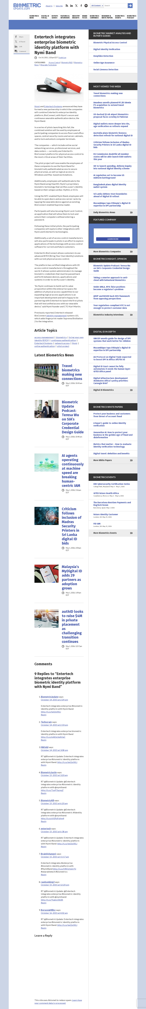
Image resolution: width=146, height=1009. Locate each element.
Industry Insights (76, 17)
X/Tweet (22, 42)
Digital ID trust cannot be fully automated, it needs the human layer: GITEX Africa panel (111, 369)
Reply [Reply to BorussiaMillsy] (43, 928)
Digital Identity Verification (106, 49)
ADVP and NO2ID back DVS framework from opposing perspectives (111, 297)
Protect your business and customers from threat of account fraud (111, 415)
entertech (46, 828)
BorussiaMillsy (48, 910)
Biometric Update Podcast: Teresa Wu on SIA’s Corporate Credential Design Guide (73, 417)
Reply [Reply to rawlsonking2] (43, 902)
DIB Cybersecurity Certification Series (113, 485)
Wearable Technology (48, 65)
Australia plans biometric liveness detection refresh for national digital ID (113, 134)
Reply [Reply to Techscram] (43, 740)
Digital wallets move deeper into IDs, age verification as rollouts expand (111, 125)
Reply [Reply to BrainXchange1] (43, 874)
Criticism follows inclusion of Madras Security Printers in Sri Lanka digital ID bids (71, 526)
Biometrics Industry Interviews (108, 315)
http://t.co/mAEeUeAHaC (53, 737)
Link (20, 46)
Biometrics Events (119, 17)
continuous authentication (63, 340)
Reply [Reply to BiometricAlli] (43, 821)
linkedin (71, 5)
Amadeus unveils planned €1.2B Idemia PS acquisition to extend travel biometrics (112, 105)
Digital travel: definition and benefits (111, 453)
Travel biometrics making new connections (72, 372)
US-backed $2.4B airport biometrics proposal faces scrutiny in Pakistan (110, 115)
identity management (56, 315)
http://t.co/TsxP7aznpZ (52, 790)
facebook (81, 5)
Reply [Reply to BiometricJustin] (43, 793)
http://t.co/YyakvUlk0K (52, 899)
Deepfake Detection (103, 56)
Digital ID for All (45, 17)
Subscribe (59, 6)
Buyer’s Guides (55, 17)
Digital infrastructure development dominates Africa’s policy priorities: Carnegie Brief (110, 381)
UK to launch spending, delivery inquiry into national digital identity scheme (112, 167)
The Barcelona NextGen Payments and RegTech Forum (113, 505)
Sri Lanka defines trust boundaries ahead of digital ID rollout (110, 195)
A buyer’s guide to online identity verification (109, 424)
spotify (86, 5)
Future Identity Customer (113, 515)
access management (44, 337)
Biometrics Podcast (131, 17)
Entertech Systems (53, 106)
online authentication (44, 346)
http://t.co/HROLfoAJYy (64, 869)
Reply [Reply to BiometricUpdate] (43, 714)
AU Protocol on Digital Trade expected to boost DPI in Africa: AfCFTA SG (112, 358)
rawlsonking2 (47, 882)
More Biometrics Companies (107, 251)
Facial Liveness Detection (105, 69)
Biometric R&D (67, 63)
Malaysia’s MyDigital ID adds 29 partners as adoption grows (72, 577)
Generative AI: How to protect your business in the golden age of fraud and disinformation (112, 435)
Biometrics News (34, 17)
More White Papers (102, 460)
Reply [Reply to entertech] (43, 846)
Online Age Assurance (103, 63)
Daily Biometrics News (104, 212)
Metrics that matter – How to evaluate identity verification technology (112, 445)
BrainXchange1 (48, 853)
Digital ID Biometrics (103, 390)
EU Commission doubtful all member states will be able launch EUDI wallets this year (112, 156)
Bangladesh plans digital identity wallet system (109, 185)
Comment (22, 51)
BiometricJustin (49, 772)
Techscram (46, 722)
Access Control (54, 63)
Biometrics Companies (94, 17)
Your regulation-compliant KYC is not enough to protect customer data (111, 306)
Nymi (37, 106)
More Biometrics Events (105, 533)
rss (66, 5)
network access (62, 343)
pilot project (63, 346)
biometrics (61, 337)
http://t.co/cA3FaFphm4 (52, 818)
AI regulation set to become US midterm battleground (108, 176)
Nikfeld (44, 747)
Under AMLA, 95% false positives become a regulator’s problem (109, 288)
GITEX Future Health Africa (113, 494)
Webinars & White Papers (107, 17)
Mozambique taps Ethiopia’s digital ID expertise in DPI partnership (111, 204)
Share (21, 37)
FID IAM (113, 525)
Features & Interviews (65, 17)
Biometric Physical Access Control (110, 42)
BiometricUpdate (49, 696)
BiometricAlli (47, 800)
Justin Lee (62, 58)
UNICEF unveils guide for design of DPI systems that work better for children (112, 339)
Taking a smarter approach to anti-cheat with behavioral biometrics (110, 278)
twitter (76, 5)
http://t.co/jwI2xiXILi (51, 711)
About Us (49, 6)
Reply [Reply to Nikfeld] (43, 765)
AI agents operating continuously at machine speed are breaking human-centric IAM (73, 470)
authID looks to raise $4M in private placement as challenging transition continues (72, 626)
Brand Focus (84, 17)
